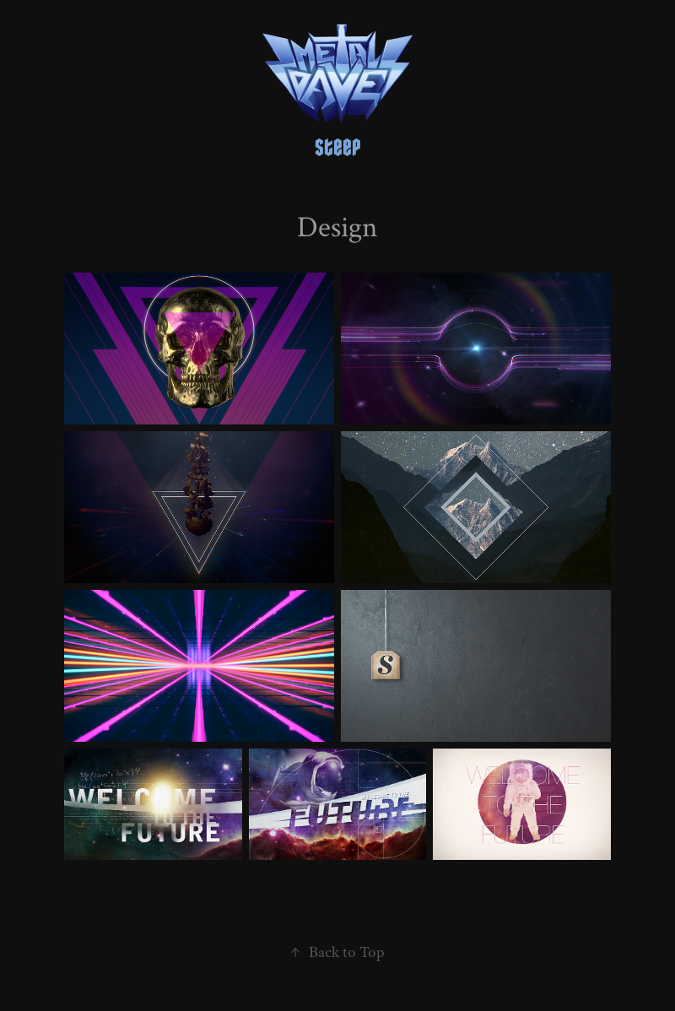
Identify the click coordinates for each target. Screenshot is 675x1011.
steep (338, 147)
